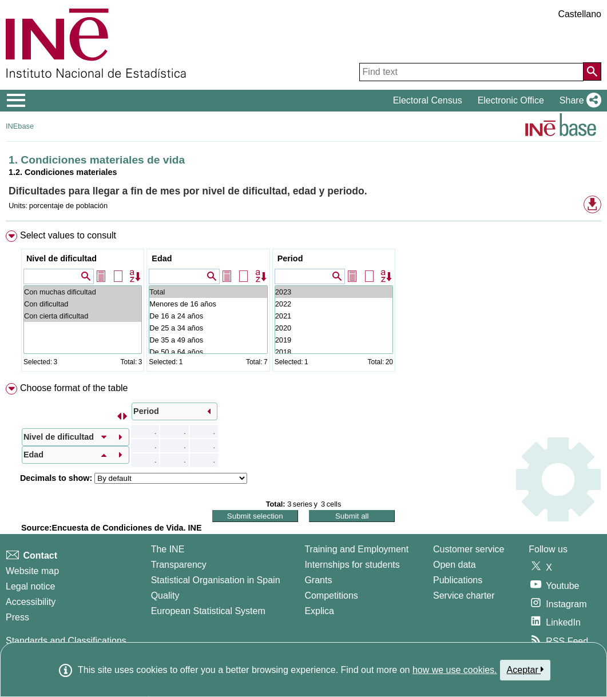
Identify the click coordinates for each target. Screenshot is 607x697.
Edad (162, 258)
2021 (333, 316)
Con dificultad (82, 304)
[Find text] (471, 72)
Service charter (464, 595)
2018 (333, 352)
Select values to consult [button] (68, 235)
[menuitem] (303, 303)
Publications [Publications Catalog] (457, 580)
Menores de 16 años (208, 304)
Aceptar (525, 669)
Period (290, 258)
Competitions (331, 595)
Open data (454, 564)
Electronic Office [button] (511, 100)
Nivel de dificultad (61, 258)
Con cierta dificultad (82, 316)
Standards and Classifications (66, 641)
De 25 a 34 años (208, 328)
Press (17, 617)
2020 (333, 328)
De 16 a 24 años (208, 316)
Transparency (179, 564)
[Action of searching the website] (592, 71)
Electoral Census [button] (427, 100)
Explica (319, 611)
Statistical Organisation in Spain (215, 580)
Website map (32, 571)
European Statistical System (208, 611)
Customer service (468, 549)
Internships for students (351, 564)
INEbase (20, 126)
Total (208, 292)
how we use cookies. (454, 670)
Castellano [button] (579, 14)
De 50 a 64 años (208, 352)
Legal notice (30, 586)
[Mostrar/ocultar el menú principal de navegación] (16, 100)
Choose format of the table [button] (74, 388)
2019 (333, 340)
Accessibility (30, 602)
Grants (318, 580)
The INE (168, 549)
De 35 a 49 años (208, 340)
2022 (333, 304)
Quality (165, 595)
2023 (333, 292)
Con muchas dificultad (82, 292)
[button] (578, 100)
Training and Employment (356, 549)
